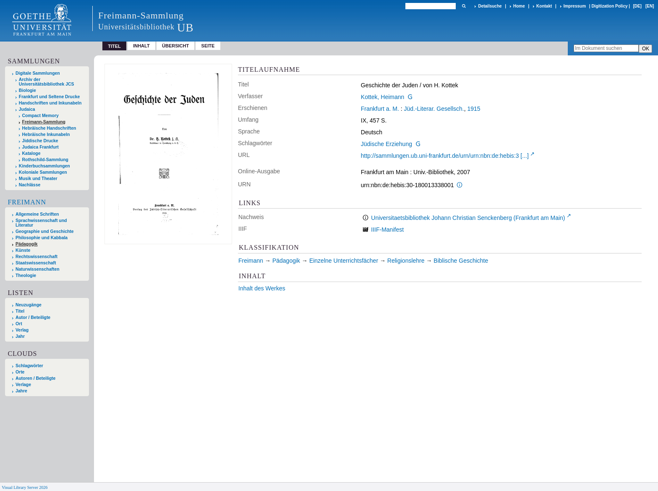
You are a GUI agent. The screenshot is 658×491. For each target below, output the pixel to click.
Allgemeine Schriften (37, 214)
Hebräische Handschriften (49, 128)
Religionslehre (406, 260)
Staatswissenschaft (36, 263)
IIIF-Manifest (387, 229)
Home (519, 6)
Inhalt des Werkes (261, 288)
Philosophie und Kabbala (42, 237)
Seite (208, 45)
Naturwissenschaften (38, 269)
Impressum (575, 6)
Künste (23, 250)
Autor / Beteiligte (33, 317)
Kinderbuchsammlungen (44, 166)
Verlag (22, 330)
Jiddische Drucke (40, 140)
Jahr (20, 336)
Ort (19, 323)
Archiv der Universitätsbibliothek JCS (46, 81)
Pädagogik (27, 244)
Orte (20, 372)
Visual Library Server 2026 (24, 487)
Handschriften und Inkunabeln (50, 103)
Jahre (21, 391)
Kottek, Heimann (383, 97)
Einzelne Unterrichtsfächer (343, 260)
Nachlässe (29, 185)
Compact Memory (40, 115)
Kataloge (31, 153)
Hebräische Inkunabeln (46, 134)
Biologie (27, 90)
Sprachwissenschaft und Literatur (41, 222)
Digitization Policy (609, 6)
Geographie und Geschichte (45, 231)
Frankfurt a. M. (380, 108)
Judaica (27, 109)
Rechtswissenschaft (36, 256)
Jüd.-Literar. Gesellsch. (434, 108)
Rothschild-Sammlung (45, 159)
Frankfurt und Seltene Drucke (49, 96)
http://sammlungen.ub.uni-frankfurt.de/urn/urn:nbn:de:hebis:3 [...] (445, 155)
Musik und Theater (38, 178)
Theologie (26, 275)
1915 (473, 108)
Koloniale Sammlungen (43, 172)
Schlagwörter (29, 365)
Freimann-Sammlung (43, 122)
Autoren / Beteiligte (35, 378)
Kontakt (544, 6)
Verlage (23, 384)
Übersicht (175, 45)
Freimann (27, 202)
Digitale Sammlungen (38, 73)
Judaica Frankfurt (40, 147)
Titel (20, 311)
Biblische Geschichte (460, 260)
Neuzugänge (29, 305)
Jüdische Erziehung (386, 144)
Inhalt (141, 45)
